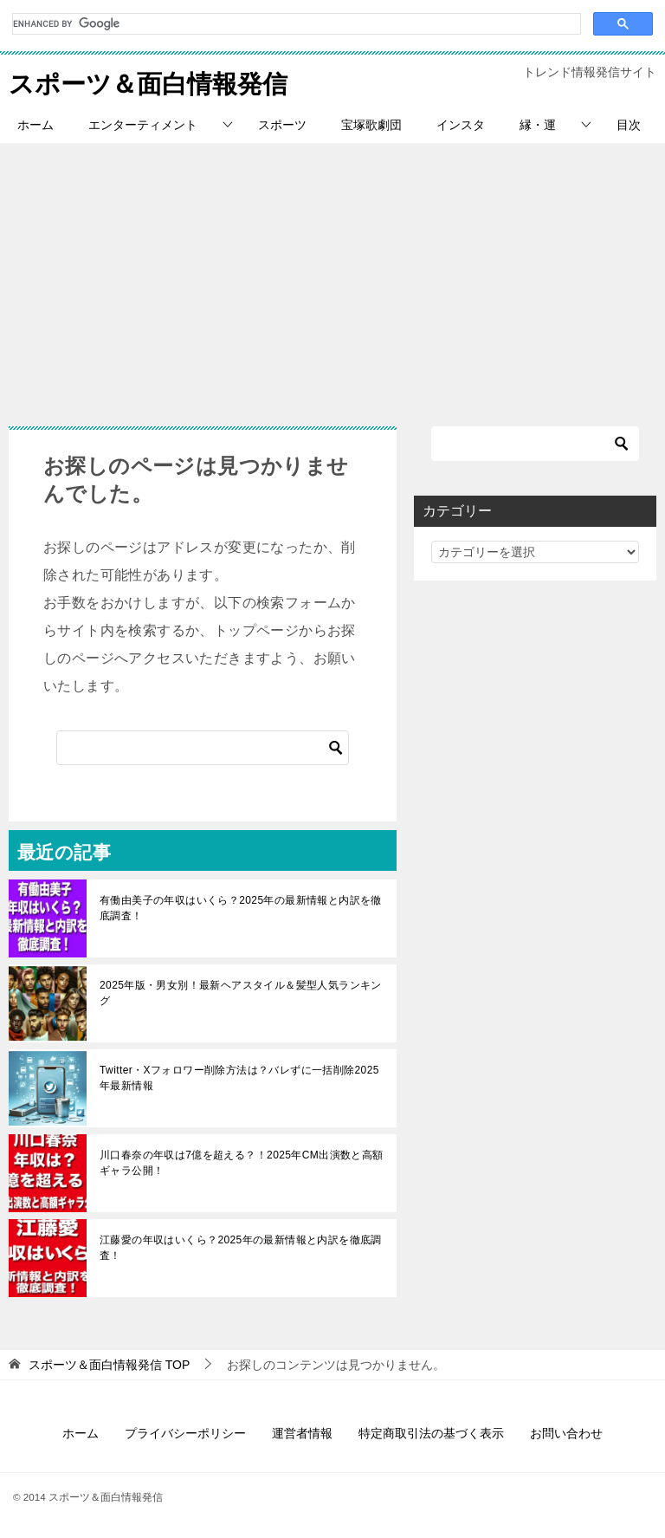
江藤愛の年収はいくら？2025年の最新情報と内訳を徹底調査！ (241, 1248)
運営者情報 (302, 1433)
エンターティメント (142, 125)
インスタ (460, 125)
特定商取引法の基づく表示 (431, 1433)
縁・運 (538, 125)
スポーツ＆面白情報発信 (153, 81)
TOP (109, 1365)
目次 (629, 125)
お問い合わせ (566, 1433)
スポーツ (282, 125)
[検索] (202, 747)
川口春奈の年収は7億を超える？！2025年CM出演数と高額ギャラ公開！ (242, 1163)
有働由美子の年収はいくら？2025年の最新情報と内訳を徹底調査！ (241, 908)
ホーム (35, 125)
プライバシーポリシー (185, 1433)
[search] (295, 24)
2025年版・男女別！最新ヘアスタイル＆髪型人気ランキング (241, 993)
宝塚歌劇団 (371, 125)
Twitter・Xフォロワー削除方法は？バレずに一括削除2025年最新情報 (239, 1078)
